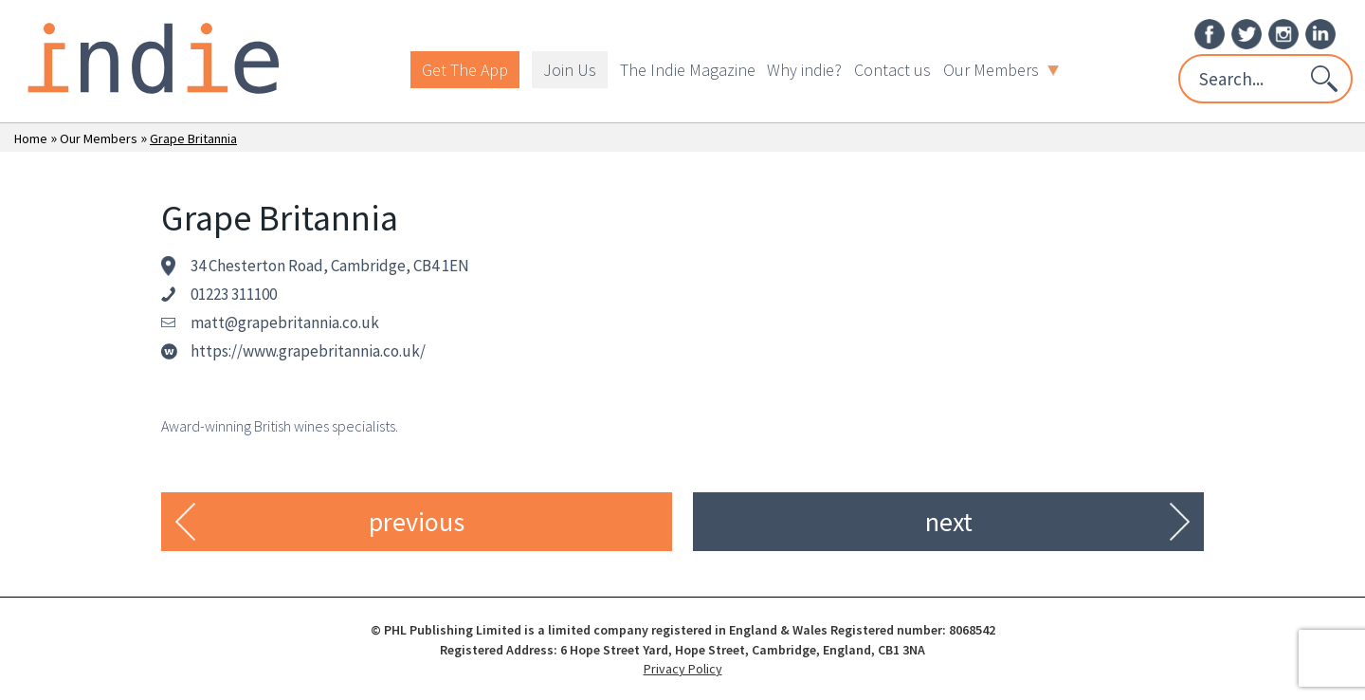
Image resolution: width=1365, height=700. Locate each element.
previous (416, 522)
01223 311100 (234, 294)
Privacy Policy (683, 668)
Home (30, 138)
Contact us (892, 70)
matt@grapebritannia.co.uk (285, 322)
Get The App (465, 70)
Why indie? (804, 70)
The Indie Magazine (687, 70)
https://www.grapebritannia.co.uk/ (308, 351)
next (949, 522)
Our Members (1001, 70)
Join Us (569, 70)
